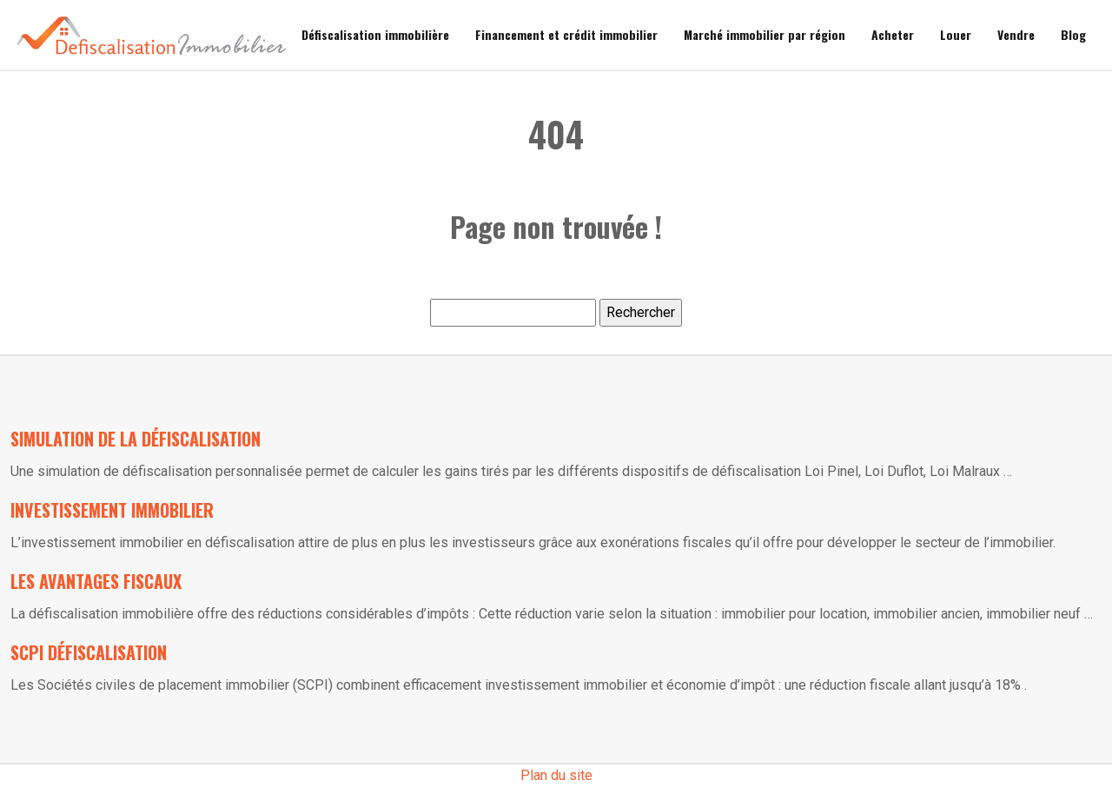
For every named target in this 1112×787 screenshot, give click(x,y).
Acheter (892, 34)
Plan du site (556, 775)
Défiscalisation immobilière (375, 34)
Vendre (1016, 34)
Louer (955, 34)
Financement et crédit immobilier (566, 34)
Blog (1073, 34)
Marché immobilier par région (764, 34)
